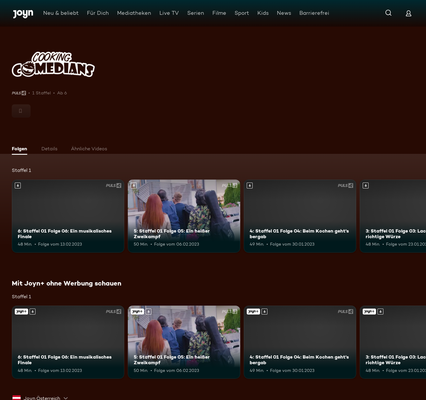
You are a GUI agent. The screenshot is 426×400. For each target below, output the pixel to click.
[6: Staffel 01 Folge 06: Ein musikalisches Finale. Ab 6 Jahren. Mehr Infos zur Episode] (68, 216)
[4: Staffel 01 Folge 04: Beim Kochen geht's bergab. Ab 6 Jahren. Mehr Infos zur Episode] (300, 216)
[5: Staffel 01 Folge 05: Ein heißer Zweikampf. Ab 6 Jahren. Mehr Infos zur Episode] (184, 216)
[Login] (408, 13)
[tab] (21, 149)
